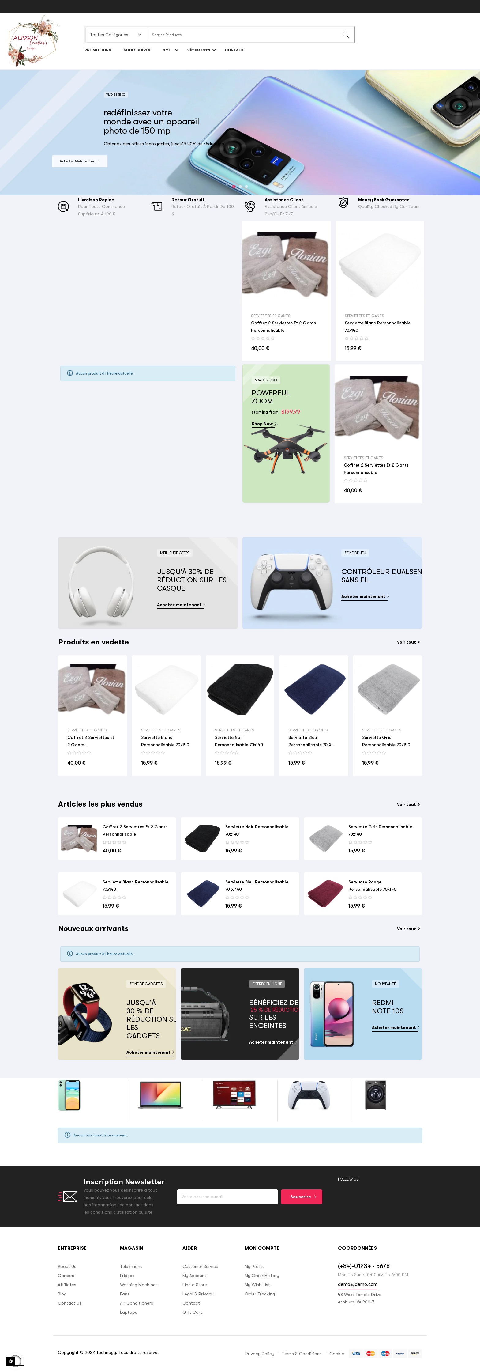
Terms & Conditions (302, 1353)
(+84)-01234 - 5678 (364, 1266)
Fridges (127, 1275)
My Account (194, 1275)
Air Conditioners (136, 1303)
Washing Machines (139, 1284)
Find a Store (194, 1284)
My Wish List (257, 1284)
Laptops (128, 1312)
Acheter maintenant (364, 596)
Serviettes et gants (271, 316)
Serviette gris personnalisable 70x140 (386, 741)
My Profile (255, 1266)
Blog (62, 1293)
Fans (124, 1293)
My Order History (262, 1275)
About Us (67, 1266)
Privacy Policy (259, 1353)
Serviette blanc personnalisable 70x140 (378, 326)
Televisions (131, 1266)
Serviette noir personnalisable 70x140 (239, 741)
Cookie (336, 1353)
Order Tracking (260, 1293)
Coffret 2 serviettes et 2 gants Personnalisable (283, 326)
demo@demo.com (357, 1284)
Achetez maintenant (180, 604)
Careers (66, 1275)
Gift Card (192, 1312)
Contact (191, 1303)
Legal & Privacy (198, 1293)
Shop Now (263, 423)
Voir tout (408, 642)
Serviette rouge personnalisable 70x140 (372, 885)
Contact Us (69, 1303)
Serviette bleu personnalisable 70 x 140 (310, 741)
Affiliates (67, 1284)
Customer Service (200, 1266)
